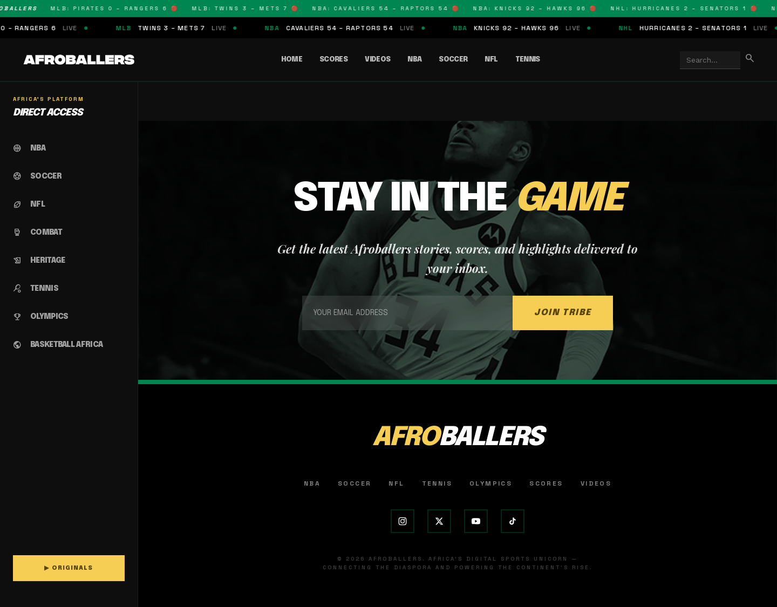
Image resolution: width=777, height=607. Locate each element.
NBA (414, 59)
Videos (377, 59)
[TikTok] (512, 521)
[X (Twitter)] (439, 521)
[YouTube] (476, 521)
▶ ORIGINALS (68, 568)
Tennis (527, 59)
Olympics (490, 483)
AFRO (457, 438)
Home (291, 59)
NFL (491, 59)
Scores (333, 59)
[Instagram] (402, 521)
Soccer (453, 59)
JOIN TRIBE (562, 312)
